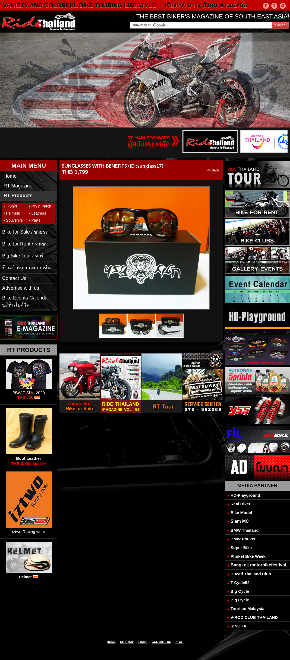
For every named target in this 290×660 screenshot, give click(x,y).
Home (10, 176)
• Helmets (12, 213)
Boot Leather (28, 458)
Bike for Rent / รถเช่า (25, 244)
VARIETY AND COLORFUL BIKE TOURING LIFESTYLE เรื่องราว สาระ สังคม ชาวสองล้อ (132, 5)
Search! (280, 25)
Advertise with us (20, 288)
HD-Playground (245, 495)
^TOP (179, 641)
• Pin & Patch (40, 206)
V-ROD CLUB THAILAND (254, 617)
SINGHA (238, 626)
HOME (111, 641)
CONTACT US (161, 641)
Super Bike (241, 547)
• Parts (34, 220)
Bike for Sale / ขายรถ (25, 232)
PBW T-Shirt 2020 (28, 392)
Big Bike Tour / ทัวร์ (23, 256)
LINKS (142, 641)
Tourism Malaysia (247, 608)
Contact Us (14, 278)
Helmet (25, 577)
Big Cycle (240, 591)
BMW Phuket (243, 539)
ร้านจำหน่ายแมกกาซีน (26, 267)
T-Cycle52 (240, 582)
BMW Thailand (245, 530)
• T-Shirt (10, 206)
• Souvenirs (13, 220)
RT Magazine (18, 186)
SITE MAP (127, 641)
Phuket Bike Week (248, 556)
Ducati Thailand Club (251, 574)
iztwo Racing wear (28, 531)
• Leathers (37, 213)
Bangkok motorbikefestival (258, 565)
